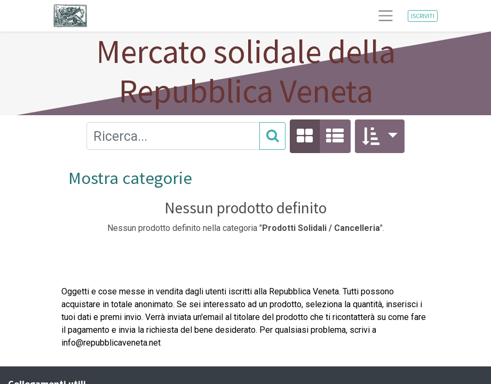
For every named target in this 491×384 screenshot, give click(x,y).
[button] (379, 136)
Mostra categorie (130, 178)
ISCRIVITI (422, 16)
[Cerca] (272, 136)
